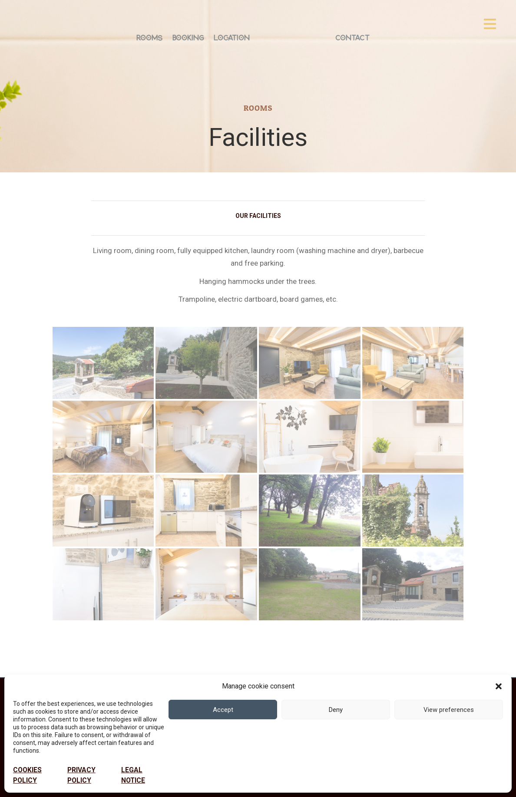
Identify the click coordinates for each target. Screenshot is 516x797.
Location (232, 37)
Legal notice (133, 775)
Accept (223, 710)
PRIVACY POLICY (81, 775)
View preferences (448, 710)
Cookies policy (27, 775)
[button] (498, 686)
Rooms (149, 37)
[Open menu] (490, 23)
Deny (336, 710)
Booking (188, 37)
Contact (352, 37)
